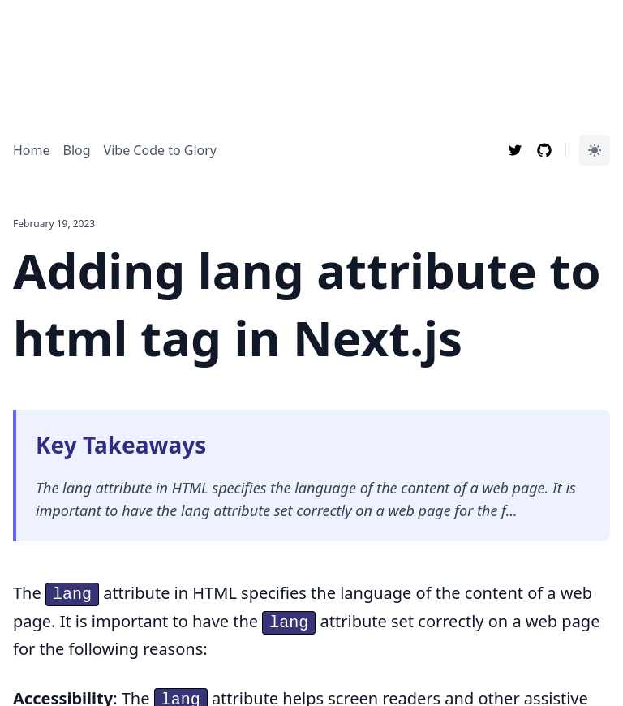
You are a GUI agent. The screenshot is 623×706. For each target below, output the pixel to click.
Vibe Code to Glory (160, 150)
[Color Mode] (594, 150)
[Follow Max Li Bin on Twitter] (515, 150)
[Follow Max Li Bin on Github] (544, 150)
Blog (77, 150)
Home (31, 150)
